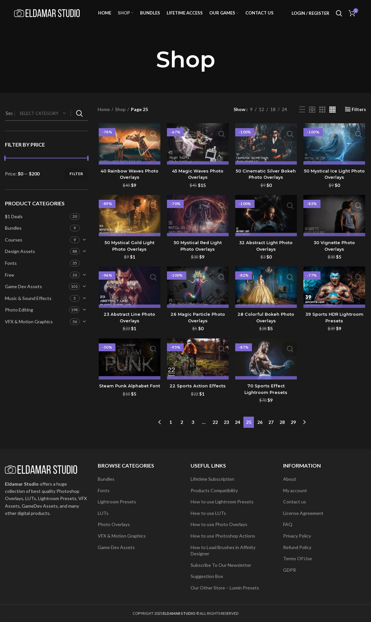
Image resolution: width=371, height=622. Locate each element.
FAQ (287, 524)
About (289, 479)
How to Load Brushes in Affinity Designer (223, 550)
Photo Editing (19, 318)
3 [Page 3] (193, 429)
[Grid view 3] (322, 117)
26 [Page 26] (259, 429)
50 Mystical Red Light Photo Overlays (198, 254)
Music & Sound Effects (28, 306)
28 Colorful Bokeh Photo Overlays (266, 326)
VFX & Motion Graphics (29, 330)
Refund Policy (297, 547)
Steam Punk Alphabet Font (128, 398)
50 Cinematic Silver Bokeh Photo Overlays (266, 182)
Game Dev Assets (23, 294)
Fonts (11, 271)
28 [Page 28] (282, 429)
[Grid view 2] (312, 117)
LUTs (103, 513)
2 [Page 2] (181, 429)
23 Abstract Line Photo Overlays (129, 326)
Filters (359, 117)
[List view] (302, 118)
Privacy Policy (297, 536)
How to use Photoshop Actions (223, 536)
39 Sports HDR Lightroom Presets (335, 326)
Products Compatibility (214, 490)
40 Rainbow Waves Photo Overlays (128, 182)
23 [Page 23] (226, 429)
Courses (13, 248)
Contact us (294, 501)
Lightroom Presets (117, 501)
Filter (76, 181)
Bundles (13, 236)
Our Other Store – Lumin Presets (225, 587)
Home (104, 117)
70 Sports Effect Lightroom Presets (266, 398)
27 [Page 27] (271, 429)
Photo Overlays (114, 524)
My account (295, 490)
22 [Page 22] (215, 429)
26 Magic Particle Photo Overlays (197, 326)
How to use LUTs (208, 513)
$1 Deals (14, 224)
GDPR (289, 570)
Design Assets (20, 259)
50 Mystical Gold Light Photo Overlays (129, 254)
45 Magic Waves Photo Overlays (197, 182)
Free (9, 283)
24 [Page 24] (237, 429)
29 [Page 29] (293, 429)
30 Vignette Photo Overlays (335, 254)
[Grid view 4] (332, 117)
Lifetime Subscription (212, 479)
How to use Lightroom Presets (222, 501)
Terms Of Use (297, 558)
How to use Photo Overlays (219, 524)
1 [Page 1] (170, 429)
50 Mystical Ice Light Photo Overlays (335, 182)
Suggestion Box (207, 576)
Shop (120, 117)
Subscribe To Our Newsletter (221, 565)
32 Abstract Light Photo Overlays (266, 254)
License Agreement (303, 513)
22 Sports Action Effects (197, 395)
